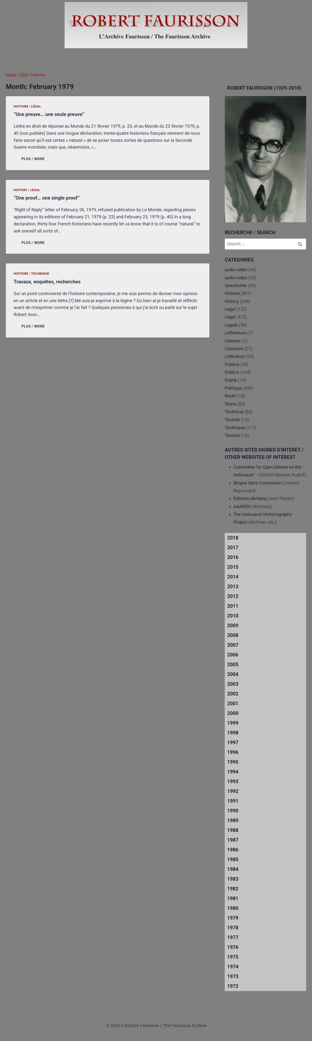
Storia (230, 403)
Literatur (233, 340)
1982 (232, 889)
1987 (232, 840)
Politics (232, 372)
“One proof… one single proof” (46, 198)
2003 (232, 684)
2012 (232, 596)
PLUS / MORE (34, 159)
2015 (232, 567)
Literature (234, 348)
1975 (232, 957)
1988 (232, 830)
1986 (232, 850)
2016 (232, 557)
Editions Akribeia (250, 498)
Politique (233, 388)
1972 (232, 986)
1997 (232, 742)
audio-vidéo (236, 269)
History (21, 190)
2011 (232, 606)
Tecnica (232, 435)
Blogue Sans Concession (258, 482)
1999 (232, 723)
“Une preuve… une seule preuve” (49, 114)
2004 (232, 674)
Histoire (21, 106)
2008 (232, 635)
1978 (232, 928)
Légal (36, 106)
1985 (232, 859)
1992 (232, 791)
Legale (231, 325)
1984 (232, 869)
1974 (232, 967)
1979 (232, 918)
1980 (232, 908)
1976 (232, 947)
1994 (232, 772)
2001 (232, 703)
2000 (232, 713)
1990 (232, 811)
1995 (232, 762)
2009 (232, 625)
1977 (232, 937)
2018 (232, 538)
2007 (232, 645)
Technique (40, 273)
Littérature (235, 356)
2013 (232, 586)
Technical (234, 411)
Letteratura (235, 332)
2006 (232, 655)
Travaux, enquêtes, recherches (47, 282)
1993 (232, 781)
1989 (232, 820)
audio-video (236, 277)
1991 (232, 801)
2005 (232, 664)
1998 (232, 733)
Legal (35, 190)
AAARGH (242, 506)
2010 (232, 616)
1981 (232, 898)
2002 (232, 694)
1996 (232, 752)
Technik (232, 419)
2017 (232, 547)
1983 (232, 879)
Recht (230, 395)
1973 (232, 976)
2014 (232, 577)
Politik (231, 380)
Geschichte (236, 285)
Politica (232, 364)
